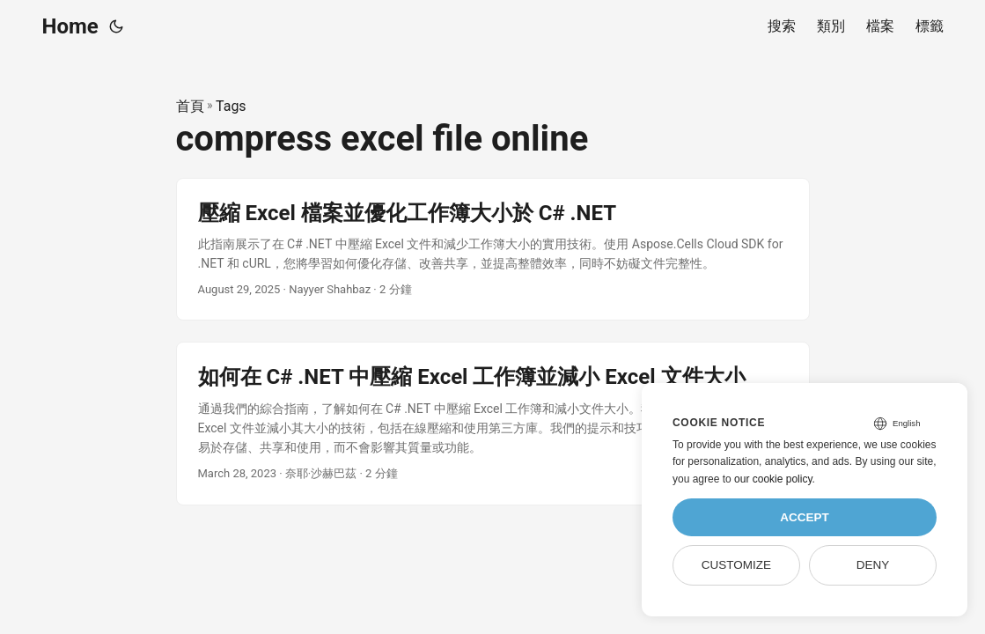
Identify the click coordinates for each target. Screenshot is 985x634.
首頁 (190, 106)
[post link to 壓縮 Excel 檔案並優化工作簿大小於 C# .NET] (493, 250)
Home (70, 26)
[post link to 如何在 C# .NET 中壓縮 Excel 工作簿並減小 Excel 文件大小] (493, 423)
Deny (873, 564)
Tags (231, 106)
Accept (804, 517)
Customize (736, 564)
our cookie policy (773, 479)
